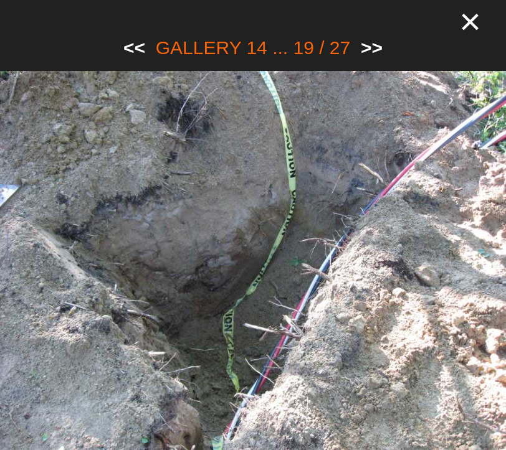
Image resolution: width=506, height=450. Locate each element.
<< (134, 47)
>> (372, 47)
